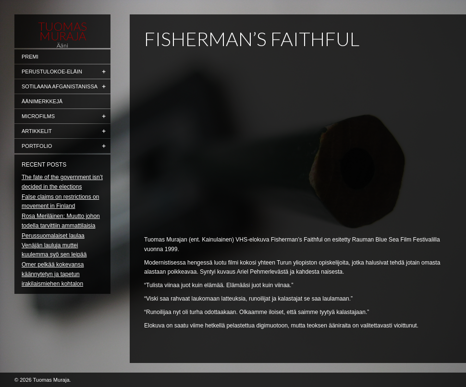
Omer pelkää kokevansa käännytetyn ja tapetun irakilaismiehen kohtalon (53, 274)
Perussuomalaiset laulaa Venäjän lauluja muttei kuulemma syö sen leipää (54, 245)
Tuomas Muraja (62, 31)
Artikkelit (37, 131)
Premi (30, 57)
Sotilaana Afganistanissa (60, 86)
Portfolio (37, 146)
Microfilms (38, 116)
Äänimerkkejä (42, 101)
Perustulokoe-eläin (52, 71)
